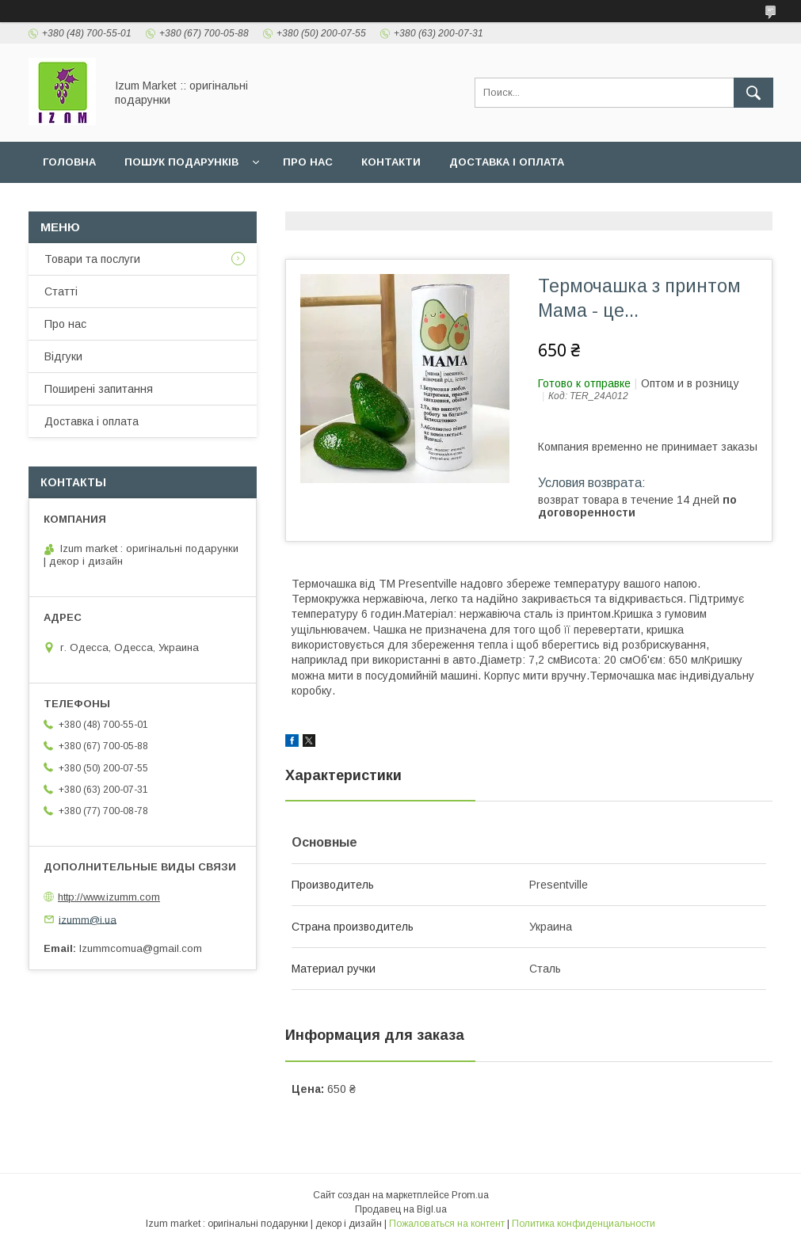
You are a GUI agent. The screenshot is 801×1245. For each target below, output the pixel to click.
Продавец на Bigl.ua (401, 1209)
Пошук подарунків (181, 162)
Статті (61, 291)
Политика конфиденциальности (583, 1223)
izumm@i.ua (87, 919)
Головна (69, 162)
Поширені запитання (98, 389)
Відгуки (63, 356)
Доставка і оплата (506, 162)
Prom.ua (470, 1195)
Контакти (391, 162)
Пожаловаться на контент (447, 1223)
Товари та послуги (92, 259)
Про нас (308, 162)
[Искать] (753, 93)
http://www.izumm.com (109, 897)
